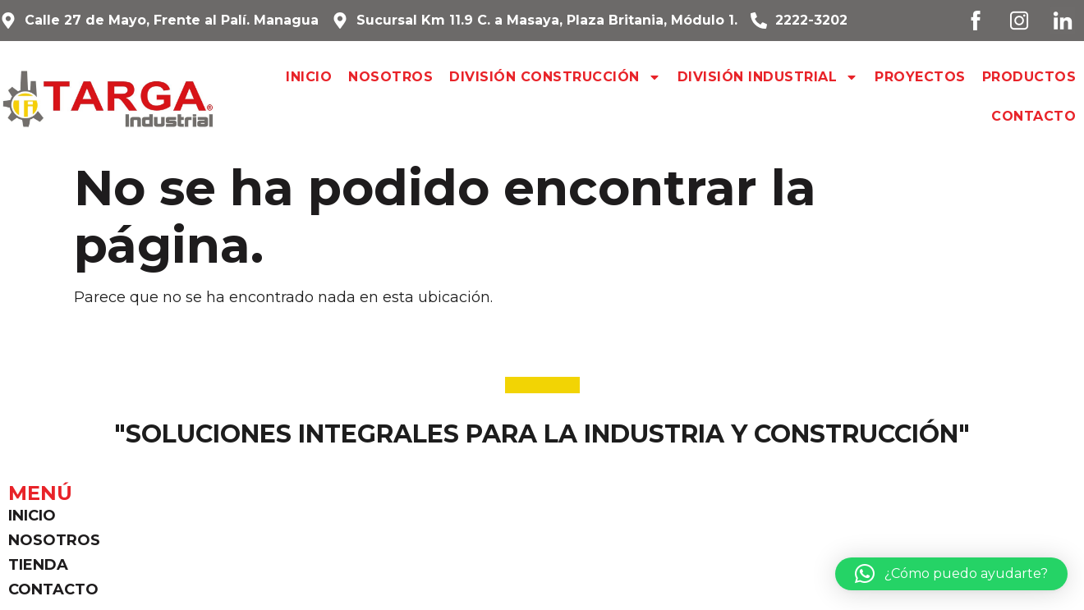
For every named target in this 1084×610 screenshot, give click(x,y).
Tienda (38, 565)
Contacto (1033, 116)
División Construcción (555, 77)
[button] (951, 573)
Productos (1029, 77)
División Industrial (768, 77)
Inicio (309, 77)
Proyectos (920, 77)
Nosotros (390, 77)
